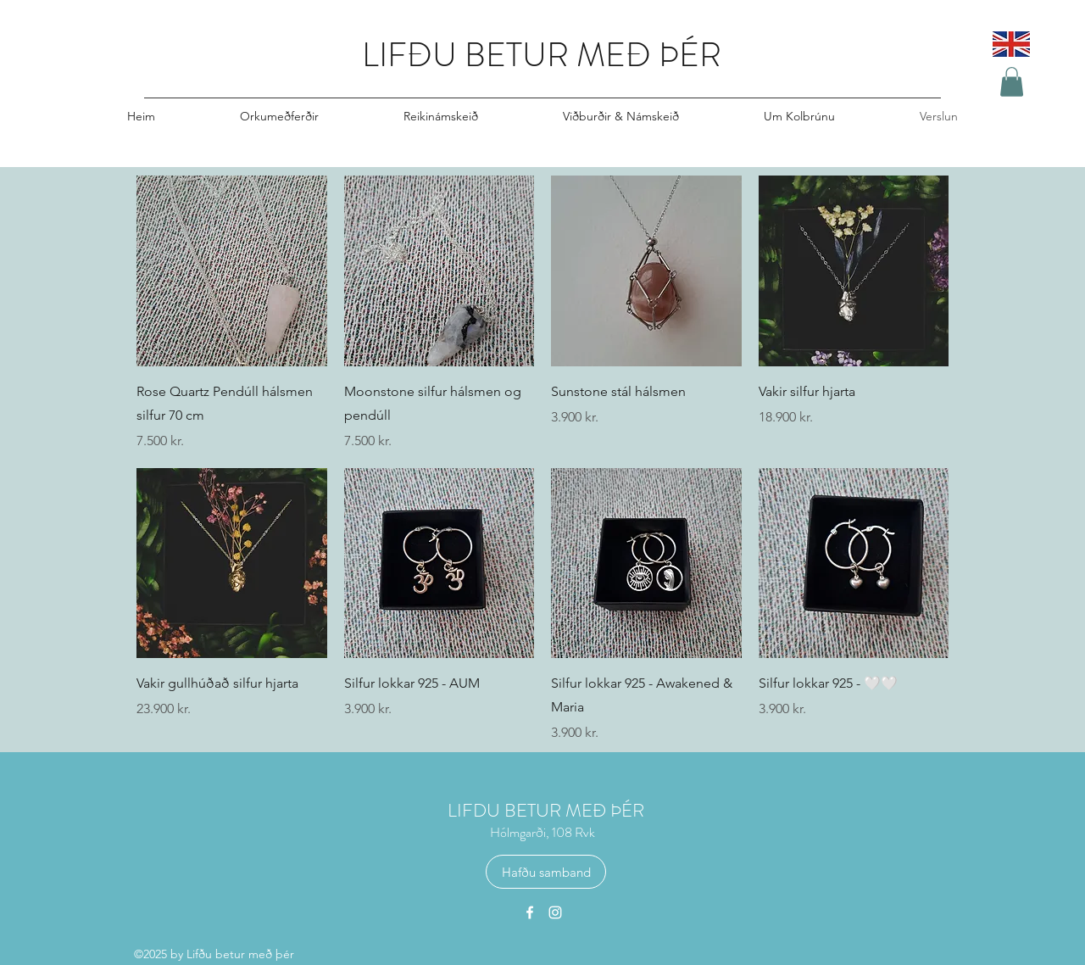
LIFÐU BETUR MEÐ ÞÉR (541, 55)
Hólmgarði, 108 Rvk (542, 832)
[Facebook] (529, 912)
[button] (1011, 82)
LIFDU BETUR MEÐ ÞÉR (546, 810)
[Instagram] (555, 912)
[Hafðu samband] (546, 872)
